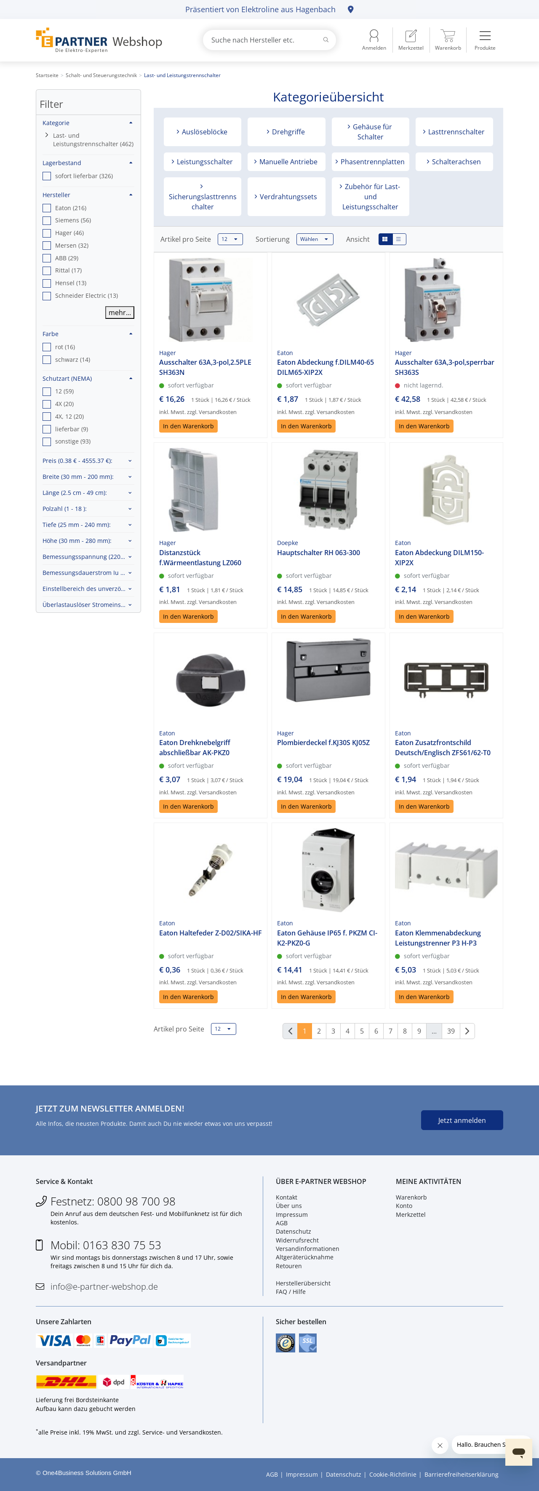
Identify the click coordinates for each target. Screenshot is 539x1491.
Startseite (47, 75)
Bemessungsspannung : (88, 557)
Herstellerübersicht (303, 1283)
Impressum (292, 1214)
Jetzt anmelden (462, 1120)
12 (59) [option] (64, 391)
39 (451, 1031)
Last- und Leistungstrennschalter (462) (93, 139)
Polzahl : (65, 509)
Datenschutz (293, 1231)
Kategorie (88, 123)
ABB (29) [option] (66, 258)
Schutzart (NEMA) (88, 378)
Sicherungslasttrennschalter (203, 201)
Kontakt (286, 1197)
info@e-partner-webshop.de (104, 1286)
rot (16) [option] (65, 347)
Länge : (75, 493)
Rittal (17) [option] (68, 270)
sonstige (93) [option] (73, 441)
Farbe (88, 334)
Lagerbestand (88, 163)
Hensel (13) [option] (70, 283)
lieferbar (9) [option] (71, 429)
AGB (282, 1223)
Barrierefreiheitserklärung (461, 1474)
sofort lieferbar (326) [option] (84, 176)
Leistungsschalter (204, 161)
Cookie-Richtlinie (392, 1474)
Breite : (78, 477)
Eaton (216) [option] (70, 208)
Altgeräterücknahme (305, 1257)
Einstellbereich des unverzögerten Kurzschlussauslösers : (88, 589)
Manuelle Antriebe (288, 161)
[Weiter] (467, 1031)
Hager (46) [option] (69, 233)
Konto (404, 1206)
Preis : (77, 461)
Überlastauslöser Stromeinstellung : (88, 605)
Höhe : (77, 541)
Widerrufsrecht (297, 1240)
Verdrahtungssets (287, 196)
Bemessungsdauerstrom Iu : (88, 573)
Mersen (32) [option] (71, 245)
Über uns (289, 1206)
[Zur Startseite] (109, 40)
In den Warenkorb (188, 426)
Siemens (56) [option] (73, 220)
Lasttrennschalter (456, 131)
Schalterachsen (455, 161)
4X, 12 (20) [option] (69, 416)
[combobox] (269, 40)
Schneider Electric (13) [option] (86, 295)
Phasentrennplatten (372, 161)
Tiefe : (77, 525)
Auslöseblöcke (203, 131)
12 (229, 239)
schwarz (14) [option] (72, 359)
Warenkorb (411, 1197)
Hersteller (88, 195)
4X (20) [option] (64, 404)
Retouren (289, 1266)
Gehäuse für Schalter (371, 132)
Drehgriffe (287, 131)
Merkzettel (411, 1214)
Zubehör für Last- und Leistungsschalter (371, 196)
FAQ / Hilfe (291, 1292)
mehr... (120, 312)
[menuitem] (411, 40)
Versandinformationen (307, 1249)
